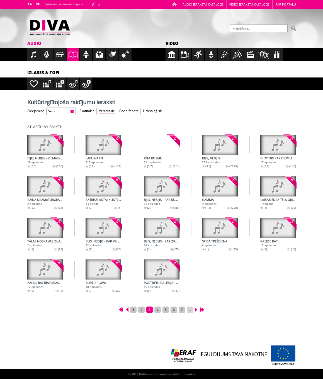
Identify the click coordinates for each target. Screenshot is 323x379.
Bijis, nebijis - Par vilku (104, 241)
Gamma (208, 200)
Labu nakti (94, 158)
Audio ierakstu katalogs (203, 4)
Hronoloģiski (152, 110)
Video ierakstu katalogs (249, 4)
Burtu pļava (96, 283)
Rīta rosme (153, 158)
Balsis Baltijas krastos (46, 283)
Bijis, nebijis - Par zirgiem (163, 241)
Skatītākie (86, 110)
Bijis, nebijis (211, 158)
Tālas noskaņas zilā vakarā (50, 241)
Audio (34, 43)
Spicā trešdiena (214, 241)
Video (172, 43)
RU (38, 4)
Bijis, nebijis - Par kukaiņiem (166, 200)
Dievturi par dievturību (279, 158)
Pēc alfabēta (129, 110)
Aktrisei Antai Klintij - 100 (106, 200)
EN (30, 4)
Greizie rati (269, 241)
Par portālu (285, 4)
